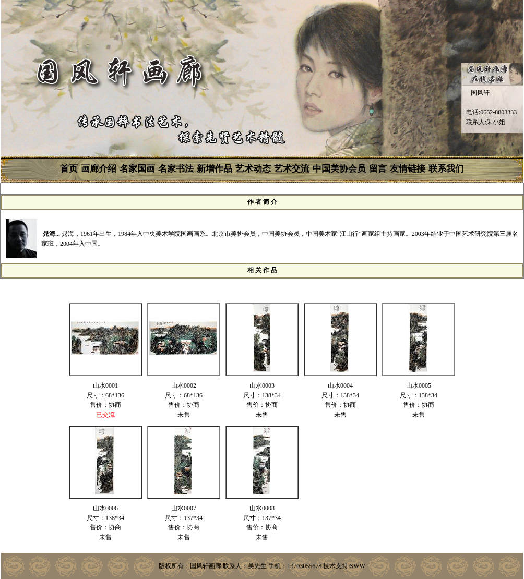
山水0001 (105, 385)
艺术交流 (291, 169)
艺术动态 (253, 169)
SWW (357, 566)
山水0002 (183, 385)
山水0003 (262, 385)
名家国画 (137, 169)
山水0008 (262, 508)
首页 (69, 169)
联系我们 (446, 169)
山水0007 (183, 508)
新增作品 (214, 169)
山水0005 (418, 385)
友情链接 (407, 169)
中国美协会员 (339, 169)
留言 (378, 169)
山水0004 (340, 385)
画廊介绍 (98, 169)
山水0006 (105, 508)
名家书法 (176, 169)
